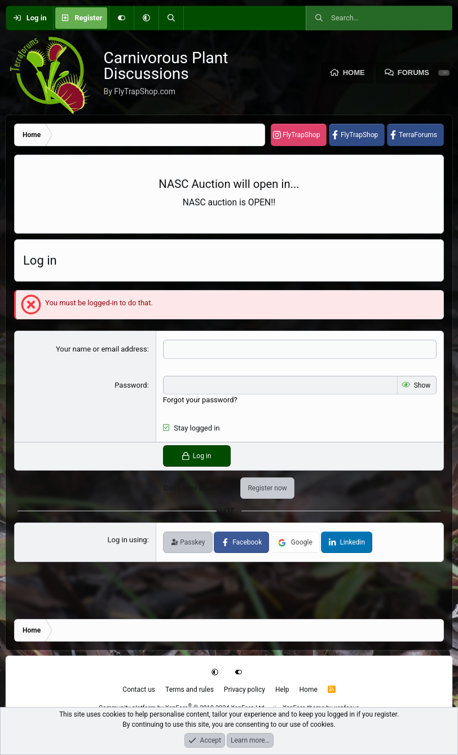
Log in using (127, 539)
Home (354, 72)
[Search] (170, 18)
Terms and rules (189, 689)
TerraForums (418, 135)
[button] (146, 18)
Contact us (138, 689)
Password (130, 385)
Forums (413, 72)
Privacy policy (244, 689)
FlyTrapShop (301, 135)
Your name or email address (101, 349)
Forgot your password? (200, 400)
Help (282, 689)
